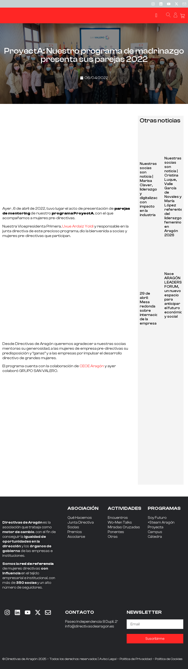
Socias (73, 527)
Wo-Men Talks (120, 522)
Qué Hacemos (79, 518)
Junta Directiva (80, 522)
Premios (74, 532)
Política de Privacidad (136, 659)
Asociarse (76, 537)
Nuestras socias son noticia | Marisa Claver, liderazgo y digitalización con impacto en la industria (151, 189)
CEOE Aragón (92, 366)
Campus (155, 532)
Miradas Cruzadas (124, 527)
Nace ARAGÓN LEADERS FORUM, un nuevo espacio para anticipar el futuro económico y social (174, 295)
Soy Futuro (157, 518)
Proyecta (155, 527)
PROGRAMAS (164, 508)
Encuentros (118, 518)
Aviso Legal (107, 659)
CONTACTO (79, 612)
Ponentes (116, 532)
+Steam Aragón (161, 522)
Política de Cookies (169, 659)
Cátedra (155, 537)
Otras (113, 537)
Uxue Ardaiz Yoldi (78, 226)
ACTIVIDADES (124, 508)
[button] (156, 15)
